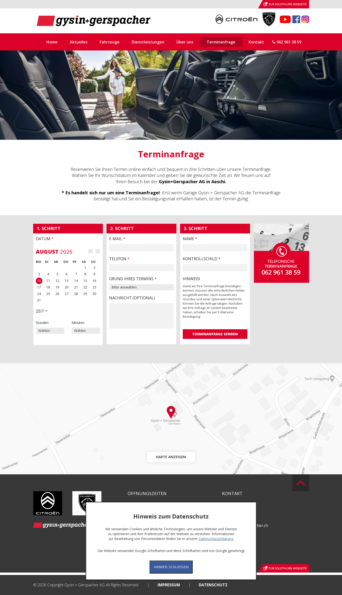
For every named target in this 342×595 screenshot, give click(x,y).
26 (57, 293)
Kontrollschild (201, 258)
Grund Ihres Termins (133, 278)
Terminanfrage (221, 42)
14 (76, 280)
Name (190, 238)
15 (85, 280)
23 (94, 287)
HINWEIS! (191, 278)
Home (52, 42)
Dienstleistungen (148, 42)
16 (94, 280)
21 (76, 287)
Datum (44, 238)
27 (66, 293)
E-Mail (117, 238)
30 (94, 293)
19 (57, 287)
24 (39, 293)
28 (76, 293)
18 (48, 287)
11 (48, 280)
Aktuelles (79, 42)
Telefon (119, 258)
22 (85, 287)
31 (39, 300)
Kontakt (256, 42)
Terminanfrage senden (215, 334)
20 (66, 287)
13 (66, 280)
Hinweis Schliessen (171, 567)
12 (57, 280)
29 (85, 293)
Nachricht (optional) (132, 298)
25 (48, 293)
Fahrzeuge (110, 42)
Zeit (41, 311)
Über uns (184, 42)
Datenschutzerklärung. (216, 538)
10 (39, 280)
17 (39, 287)
